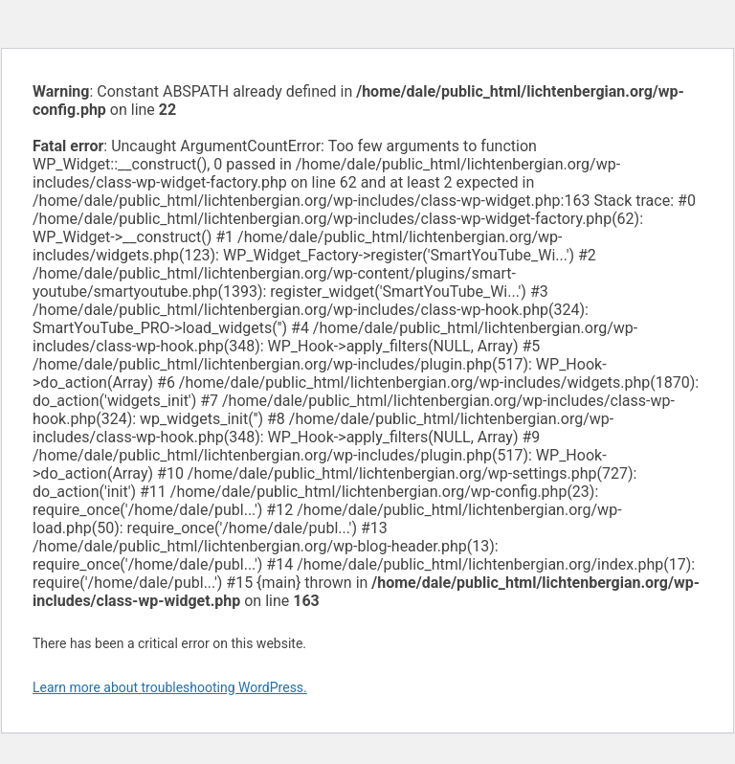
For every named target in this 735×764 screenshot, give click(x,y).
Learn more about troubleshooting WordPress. (170, 687)
